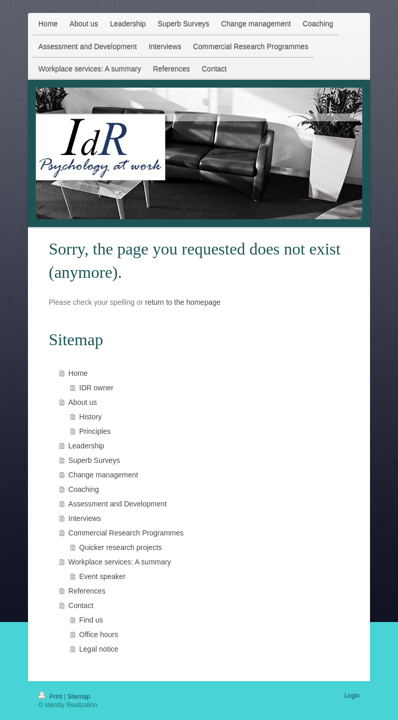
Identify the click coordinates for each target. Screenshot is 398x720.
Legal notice (99, 649)
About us (82, 402)
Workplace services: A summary (119, 562)
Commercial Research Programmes (126, 533)
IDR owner (96, 388)
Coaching (83, 489)
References (87, 591)
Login (352, 695)
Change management (103, 475)
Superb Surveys (94, 460)
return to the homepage (183, 302)
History (90, 417)
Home (78, 373)
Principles (95, 431)
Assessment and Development (117, 504)
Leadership (86, 446)
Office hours (98, 634)
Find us (91, 620)
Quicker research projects (120, 547)
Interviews (84, 518)
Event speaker (102, 576)
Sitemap (78, 696)
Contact (80, 605)
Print (51, 696)
